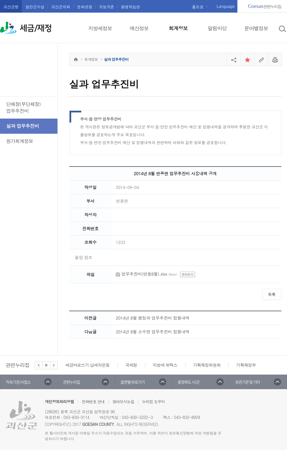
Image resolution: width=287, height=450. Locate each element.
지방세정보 (100, 28)
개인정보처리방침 (59, 401)
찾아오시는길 (123, 401)
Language (226, 6)
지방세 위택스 (165, 365)
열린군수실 (34, 7)
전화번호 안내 (93, 401)
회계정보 (178, 28)
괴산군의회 (60, 7)
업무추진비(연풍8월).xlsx (144, 274)
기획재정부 (246, 365)
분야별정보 (256, 28)
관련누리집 (264, 6)
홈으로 (197, 7)
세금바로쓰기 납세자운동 (87, 365)
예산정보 (139, 28)
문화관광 (84, 7)
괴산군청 (10, 7)
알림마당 (217, 28)
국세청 (131, 365)
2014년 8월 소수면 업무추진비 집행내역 (152, 331)
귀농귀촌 (106, 7)
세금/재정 (36, 28)
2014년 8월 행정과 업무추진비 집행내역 (152, 318)
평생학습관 (130, 7)
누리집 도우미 (153, 401)
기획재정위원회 (207, 365)
